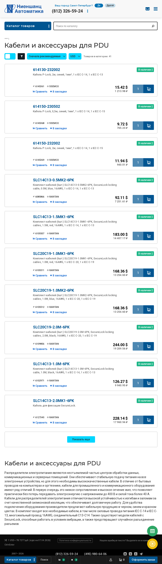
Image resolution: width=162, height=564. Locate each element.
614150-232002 (46, 143)
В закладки (60, 91)
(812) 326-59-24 (67, 11)
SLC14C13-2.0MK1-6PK (53, 400)
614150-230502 (46, 106)
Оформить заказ (143, 559)
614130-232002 (46, 69)
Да (98, 5)
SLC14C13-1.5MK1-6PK (53, 217)
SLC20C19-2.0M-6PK (51, 327)
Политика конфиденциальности (75, 540)
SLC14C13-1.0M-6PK (51, 364)
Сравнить (41, 91)
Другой (110, 5)
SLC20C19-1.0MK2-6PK (53, 290)
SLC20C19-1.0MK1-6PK (53, 253)
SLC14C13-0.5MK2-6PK (53, 180)
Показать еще (81, 439)
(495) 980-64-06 (95, 554)
